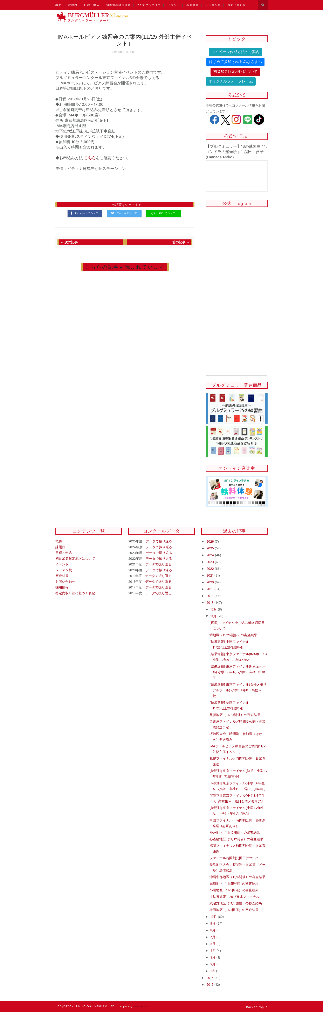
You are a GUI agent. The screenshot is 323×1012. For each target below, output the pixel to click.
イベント (173, 5)
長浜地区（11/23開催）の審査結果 (234, 715)
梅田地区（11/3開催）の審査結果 (234, 910)
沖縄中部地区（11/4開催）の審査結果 (237, 877)
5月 (213, 944)
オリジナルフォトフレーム (230, 81)
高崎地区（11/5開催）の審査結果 (234, 883)
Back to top (257, 1007)
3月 (213, 957)
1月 (213, 971)
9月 (213, 923)
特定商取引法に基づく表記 (75, 593)
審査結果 (192, 5)
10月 (214, 917)
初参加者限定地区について (235, 72)
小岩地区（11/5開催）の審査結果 (234, 890)
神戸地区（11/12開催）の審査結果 (234, 832)
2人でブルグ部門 (149, 5)
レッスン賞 (213, 5)
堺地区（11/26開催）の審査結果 (233, 635)
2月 (213, 964)
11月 (214, 616)
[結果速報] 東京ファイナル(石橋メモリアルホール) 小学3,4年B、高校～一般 (238, 690)
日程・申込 (91, 5)
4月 (213, 950)
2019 (210, 589)
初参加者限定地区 (118, 5)
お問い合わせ (236, 5)
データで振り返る (159, 541)
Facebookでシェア (87, 213)
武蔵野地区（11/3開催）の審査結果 (235, 903)
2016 (210, 978)
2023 (210, 562)
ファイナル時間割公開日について (234, 858)
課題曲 (72, 5)
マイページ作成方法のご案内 (235, 52)
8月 (213, 930)
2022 (210, 568)
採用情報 (62, 587)
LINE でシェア (167, 213)
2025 (210, 548)
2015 (210, 984)
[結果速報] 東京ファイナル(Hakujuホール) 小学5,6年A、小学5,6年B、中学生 (237, 672)
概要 (58, 5)
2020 (210, 582)
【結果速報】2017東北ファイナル (234, 897)
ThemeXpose (140, 1006)
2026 (210, 541)
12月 (214, 609)
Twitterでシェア (127, 213)
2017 (210, 602)
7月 (213, 937)
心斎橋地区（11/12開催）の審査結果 (236, 839)
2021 (210, 575)
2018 (210, 596)
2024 (210, 555)
